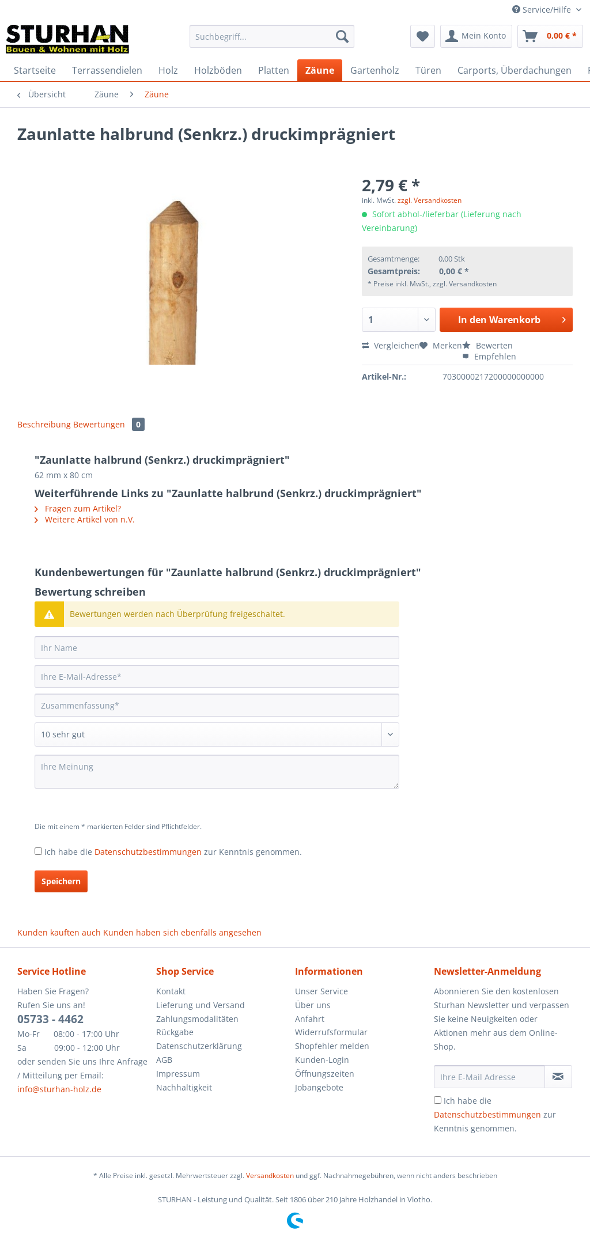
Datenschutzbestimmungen (148, 851)
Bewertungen (109, 424)
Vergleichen (390, 345)
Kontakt (171, 991)
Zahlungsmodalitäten (197, 1018)
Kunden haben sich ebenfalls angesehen (182, 932)
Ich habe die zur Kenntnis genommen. (173, 851)
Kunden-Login (322, 1059)
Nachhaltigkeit (184, 1087)
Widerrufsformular (331, 1032)
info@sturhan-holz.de (59, 1089)
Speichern (61, 881)
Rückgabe (175, 1032)
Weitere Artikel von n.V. (85, 519)
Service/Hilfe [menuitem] (542, 9)
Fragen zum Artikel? (78, 508)
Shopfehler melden (332, 1045)
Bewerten (487, 345)
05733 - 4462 (50, 1019)
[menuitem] (272, 42)
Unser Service (321, 991)
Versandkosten (270, 1175)
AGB (164, 1059)
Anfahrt (309, 1018)
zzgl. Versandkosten (430, 200)
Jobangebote (319, 1087)
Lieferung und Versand (200, 1005)
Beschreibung (44, 424)
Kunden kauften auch (59, 932)
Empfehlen (489, 356)
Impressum (178, 1073)
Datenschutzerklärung (199, 1045)
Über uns (313, 1005)
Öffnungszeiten (324, 1073)
